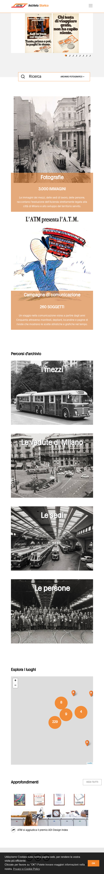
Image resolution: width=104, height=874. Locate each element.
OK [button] (93, 863)
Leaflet (89, 763)
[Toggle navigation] (89, 6)
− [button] (15, 685)
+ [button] (15, 680)
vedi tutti (92, 782)
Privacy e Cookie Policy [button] (26, 869)
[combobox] (72, 76)
